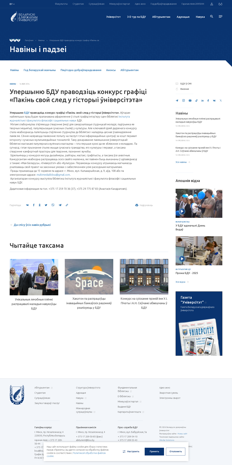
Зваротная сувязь (168, 393)
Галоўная (29, 40)
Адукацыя (183, 16)
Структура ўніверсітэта (88, 387)
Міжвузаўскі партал (119, 4)
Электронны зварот (169, 398)
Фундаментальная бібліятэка (127, 389)
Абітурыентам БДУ (183, 269)
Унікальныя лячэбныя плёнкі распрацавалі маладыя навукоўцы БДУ (34, 304)
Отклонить (175, 451)
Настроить (130, 452)
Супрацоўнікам (96, 4)
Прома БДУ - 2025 (187, 273)
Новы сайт (182, 434)
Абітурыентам (161, 16)
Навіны (41, 40)
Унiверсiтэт (113, 16)
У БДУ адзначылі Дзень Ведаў (190, 227)
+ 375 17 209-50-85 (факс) (89, 436)
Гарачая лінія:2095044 (193, 4)
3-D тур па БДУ (136, 16)
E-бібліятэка (125, 396)
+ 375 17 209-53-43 (127, 440)
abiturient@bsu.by (85, 440)
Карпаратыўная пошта (130, 412)
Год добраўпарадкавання (164, 4)
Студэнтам (78, 4)
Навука (200, 16)
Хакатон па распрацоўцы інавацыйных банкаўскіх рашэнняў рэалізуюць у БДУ (89, 303)
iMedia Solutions (166, 440)
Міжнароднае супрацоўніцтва (85, 410)
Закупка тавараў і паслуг (47, 403)
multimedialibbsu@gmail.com (53, 174)
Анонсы (111, 70)
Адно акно (140, 4)
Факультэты (61, 4)
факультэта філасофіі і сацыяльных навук (51, 120)
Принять (154, 451)
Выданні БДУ (124, 406)
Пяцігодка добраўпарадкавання (81, 70)
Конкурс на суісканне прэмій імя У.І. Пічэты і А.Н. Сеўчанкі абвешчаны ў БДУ (144, 303)
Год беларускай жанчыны (40, 70)
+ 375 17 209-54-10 (127, 436)
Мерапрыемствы (183, 222)
